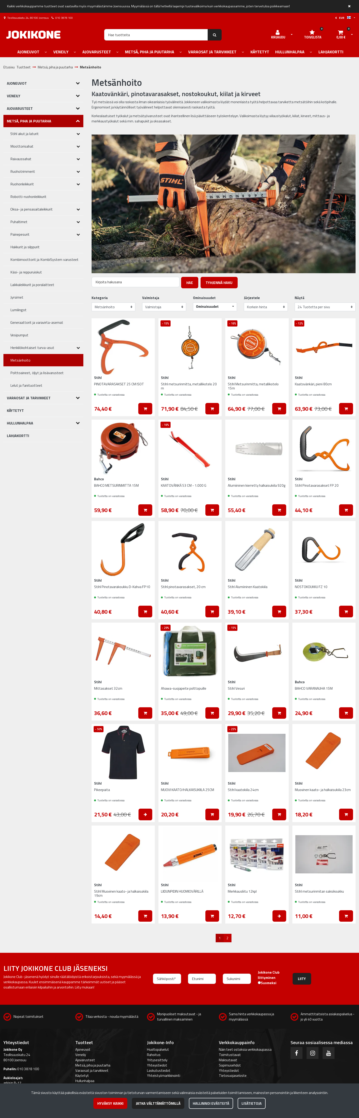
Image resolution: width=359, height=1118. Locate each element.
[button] (215, 306)
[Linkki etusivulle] (33, 34)
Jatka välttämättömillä (158, 1103)
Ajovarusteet (85, 1060)
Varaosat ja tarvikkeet (92, 1070)
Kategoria (100, 297)
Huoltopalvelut (158, 1049)
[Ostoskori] (341, 35)
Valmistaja (150, 297)
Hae (189, 282)
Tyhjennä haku (219, 282)
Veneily (80, 1054)
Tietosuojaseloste (233, 1075)
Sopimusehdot (230, 1065)
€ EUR (343, 18)
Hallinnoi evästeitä (211, 1103)
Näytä (300, 297)
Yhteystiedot (157, 1065)
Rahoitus (153, 1054)
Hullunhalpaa (84, 1080)
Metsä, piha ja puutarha (92, 1065)
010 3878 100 (64, 18)
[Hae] (156, 35)
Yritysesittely (157, 1060)
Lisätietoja (252, 1103)
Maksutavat (228, 1060)
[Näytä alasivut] (46, 52)
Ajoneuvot (82, 1049)
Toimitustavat (230, 1054)
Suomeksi (268, 983)
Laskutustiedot (158, 1070)
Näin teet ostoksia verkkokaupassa (245, 1049)
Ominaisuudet (204, 297)
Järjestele (252, 297)
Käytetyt (82, 1075)
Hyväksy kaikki (110, 1103)
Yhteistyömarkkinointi (163, 1075)
